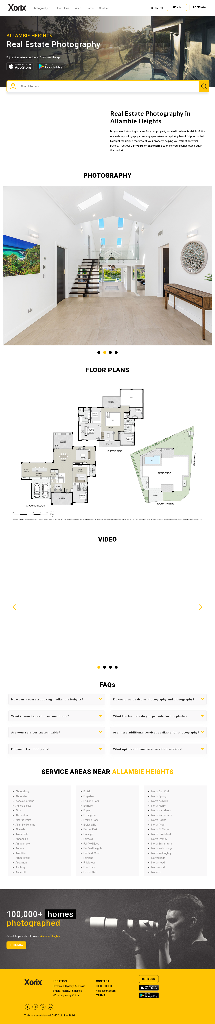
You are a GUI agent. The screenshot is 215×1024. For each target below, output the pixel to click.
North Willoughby (161, 853)
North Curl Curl (160, 791)
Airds (19, 810)
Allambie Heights (25, 824)
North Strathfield (161, 834)
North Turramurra (161, 843)
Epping (87, 810)
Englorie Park (91, 801)
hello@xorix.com (106, 990)
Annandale (22, 839)
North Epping (158, 796)
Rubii (72, 1015)
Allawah (20, 829)
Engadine (89, 796)
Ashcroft (21, 872)
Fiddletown (90, 862)
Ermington (90, 815)
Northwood (158, 867)
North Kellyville (159, 801)
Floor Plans (62, 7)
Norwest (156, 872)
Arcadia (20, 848)
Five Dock (89, 867)
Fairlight (88, 858)
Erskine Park (91, 820)
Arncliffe (21, 853)
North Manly (158, 805)
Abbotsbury (22, 791)
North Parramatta (161, 815)
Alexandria (22, 815)
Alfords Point (23, 820)
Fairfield (88, 839)
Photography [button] (41, 7)
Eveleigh (88, 834)
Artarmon (21, 862)
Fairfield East (91, 843)
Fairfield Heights (93, 848)
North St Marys (160, 829)
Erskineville (90, 824)
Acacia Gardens (25, 801)
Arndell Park (23, 858)
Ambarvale (22, 834)
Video (77, 7)
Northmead (158, 862)
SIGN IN (176, 7)
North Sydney (159, 839)
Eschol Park (90, 829)
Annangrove (23, 843)
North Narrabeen (161, 810)
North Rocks (158, 820)
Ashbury (20, 867)
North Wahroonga (161, 848)
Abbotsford (22, 796)
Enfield (87, 791)
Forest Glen (90, 872)
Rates (90, 7)
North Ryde (157, 824)
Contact (104, 7)
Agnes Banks (23, 805)
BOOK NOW (199, 7)
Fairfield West (92, 853)
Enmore (88, 805)
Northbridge (158, 858)
